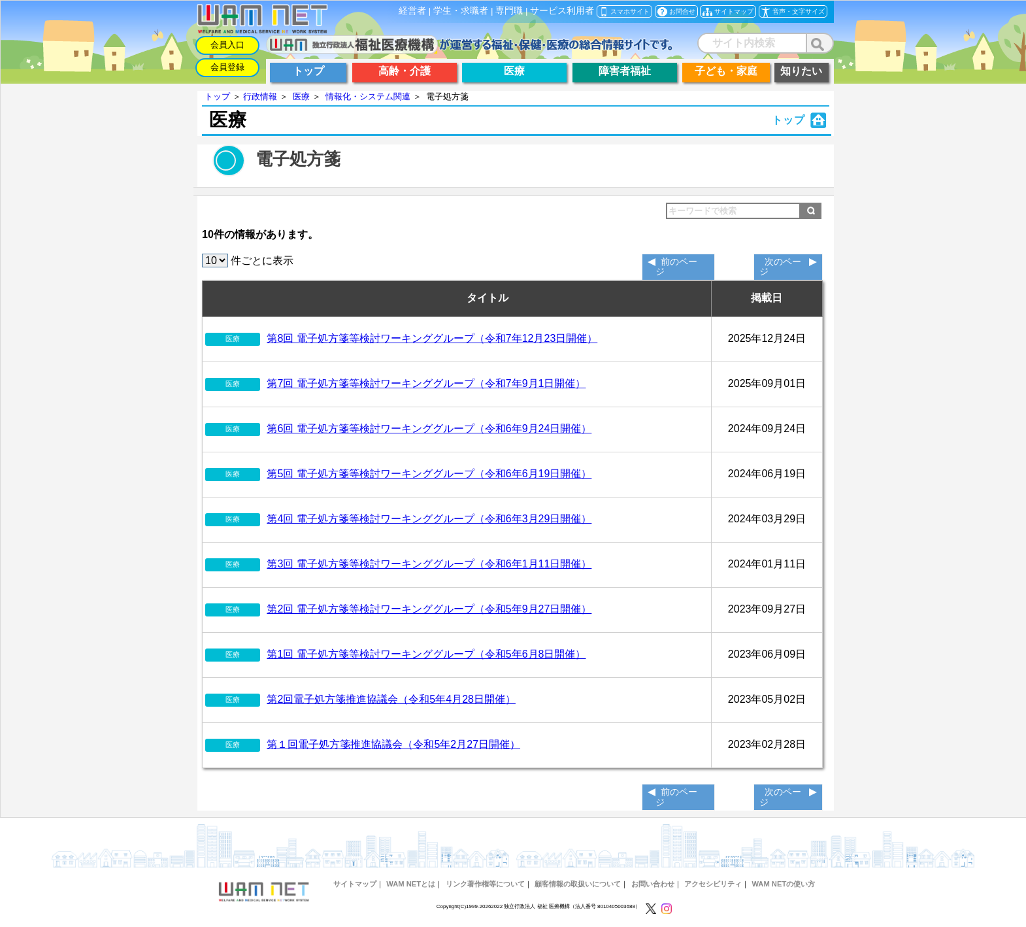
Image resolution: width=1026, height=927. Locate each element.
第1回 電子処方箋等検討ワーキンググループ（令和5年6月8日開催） (426, 654)
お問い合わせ (652, 884)
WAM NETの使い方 (783, 884)
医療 (301, 96)
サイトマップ (354, 884)
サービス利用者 (562, 11)
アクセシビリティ (713, 884)
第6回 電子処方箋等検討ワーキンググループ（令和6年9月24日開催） (429, 428)
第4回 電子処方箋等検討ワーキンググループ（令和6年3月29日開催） (429, 518)
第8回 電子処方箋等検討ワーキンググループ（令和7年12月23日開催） (432, 338)
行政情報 (260, 96)
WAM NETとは (410, 884)
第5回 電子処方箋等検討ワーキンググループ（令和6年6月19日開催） (429, 473)
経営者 (412, 11)
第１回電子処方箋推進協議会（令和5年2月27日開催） (393, 744)
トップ (217, 96)
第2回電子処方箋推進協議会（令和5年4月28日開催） (391, 699)
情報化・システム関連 (367, 96)
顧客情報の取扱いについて (578, 884)
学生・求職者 (460, 11)
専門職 (509, 11)
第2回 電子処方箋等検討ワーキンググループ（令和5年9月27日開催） (429, 609)
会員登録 (227, 67)
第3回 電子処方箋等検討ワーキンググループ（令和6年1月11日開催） (429, 563)
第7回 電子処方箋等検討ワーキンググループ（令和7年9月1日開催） (426, 383)
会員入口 (227, 45)
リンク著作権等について (485, 884)
